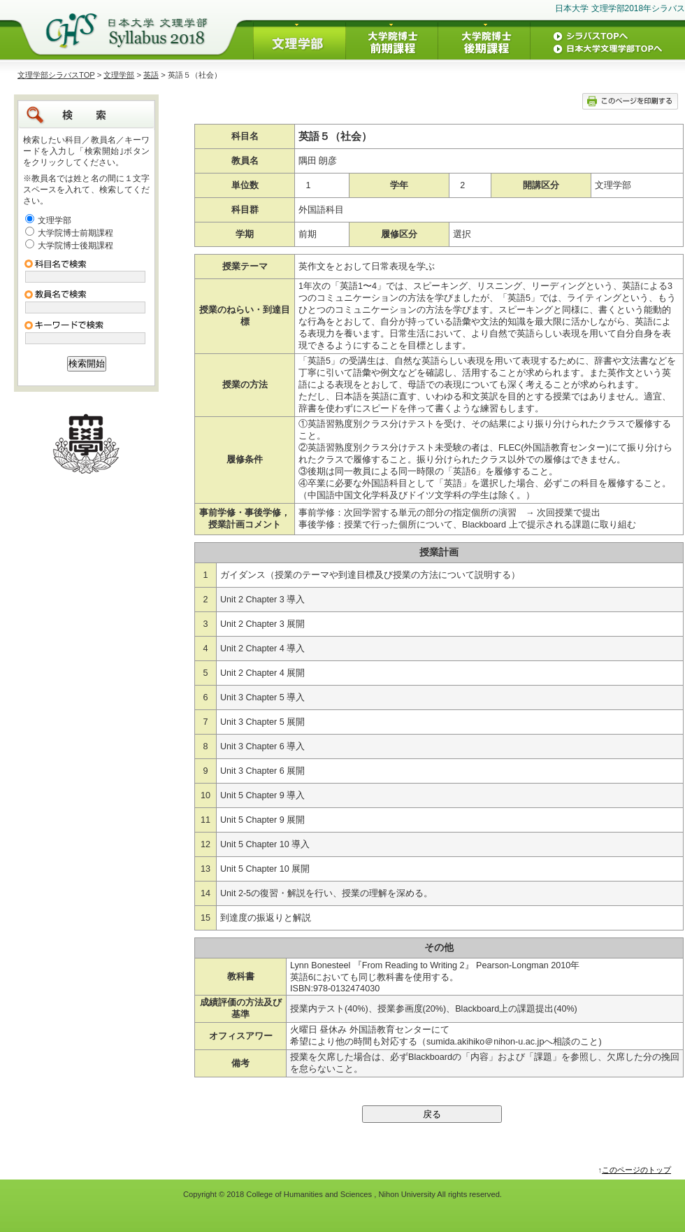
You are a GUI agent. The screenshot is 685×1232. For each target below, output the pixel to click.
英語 (151, 75)
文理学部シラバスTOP (56, 75)
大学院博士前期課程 (75, 233)
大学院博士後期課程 (75, 245)
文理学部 (118, 75)
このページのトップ (636, 1170)
